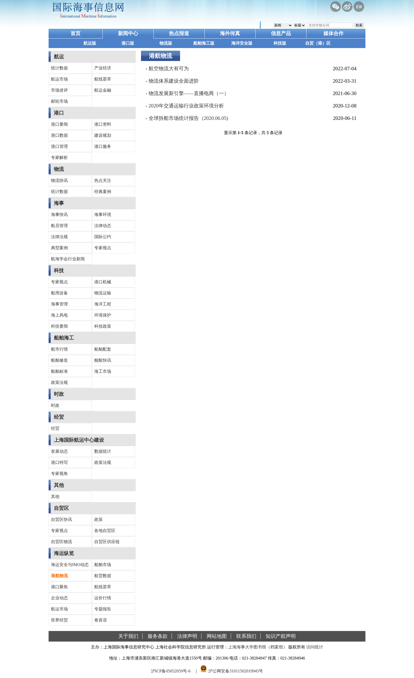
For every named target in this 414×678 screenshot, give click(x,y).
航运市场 (59, 79)
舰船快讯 (102, 360)
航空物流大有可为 (169, 68)
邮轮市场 (59, 101)
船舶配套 (102, 349)
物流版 (165, 43)
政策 (98, 519)
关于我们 (128, 636)
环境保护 (102, 315)
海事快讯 (59, 214)
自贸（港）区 (318, 43)
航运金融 (102, 90)
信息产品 (281, 33)
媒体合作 (333, 33)
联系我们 (246, 636)
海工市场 (102, 371)
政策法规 (59, 382)
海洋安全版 (241, 43)
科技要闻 (59, 326)
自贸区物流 (61, 541)
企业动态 (59, 598)
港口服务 (102, 146)
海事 (59, 203)
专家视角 (59, 473)
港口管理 (59, 146)
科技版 (280, 43)
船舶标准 (59, 371)
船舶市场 (102, 564)
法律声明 (187, 636)
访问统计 (314, 647)
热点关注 (102, 180)
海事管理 (59, 304)
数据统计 (102, 451)
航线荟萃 (102, 79)
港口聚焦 (59, 587)
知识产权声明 (281, 636)
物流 (59, 169)
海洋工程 (102, 304)
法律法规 (59, 236)
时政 (59, 394)
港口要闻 (59, 124)
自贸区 (61, 508)
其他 (59, 485)
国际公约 (102, 236)
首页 (75, 33)
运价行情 (102, 598)
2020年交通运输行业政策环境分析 (186, 106)
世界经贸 (59, 620)
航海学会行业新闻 (68, 259)
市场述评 (59, 90)
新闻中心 (128, 33)
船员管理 (59, 225)
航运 (59, 56)
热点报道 (179, 33)
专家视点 (102, 248)
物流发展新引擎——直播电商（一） (189, 93)
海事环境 (102, 214)
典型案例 (59, 248)
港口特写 (59, 462)
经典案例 (102, 191)
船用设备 (59, 293)
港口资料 (102, 124)
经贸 (59, 417)
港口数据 (59, 135)
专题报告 (102, 609)
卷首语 (100, 620)
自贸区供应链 (107, 541)
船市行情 (59, 349)
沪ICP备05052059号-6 (171, 671)
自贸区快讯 (61, 519)
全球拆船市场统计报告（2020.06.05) (188, 118)
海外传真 (230, 33)
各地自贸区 (104, 530)
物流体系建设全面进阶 (174, 81)
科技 (59, 270)
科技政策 (102, 326)
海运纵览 (64, 553)
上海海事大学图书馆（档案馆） (257, 647)
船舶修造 (59, 360)
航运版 (89, 43)
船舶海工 (64, 338)
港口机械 (102, 282)
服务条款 (158, 636)
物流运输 (102, 293)
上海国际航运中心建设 (79, 440)
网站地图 (217, 636)
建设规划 (102, 135)
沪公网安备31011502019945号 (235, 671)
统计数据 (59, 68)
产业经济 (102, 68)
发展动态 (59, 451)
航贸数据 (102, 575)
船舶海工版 (203, 43)
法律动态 (102, 225)
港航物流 (59, 575)
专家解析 (59, 157)
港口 (59, 113)
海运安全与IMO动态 (70, 564)
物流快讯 (59, 180)
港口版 (127, 43)
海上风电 (59, 315)
